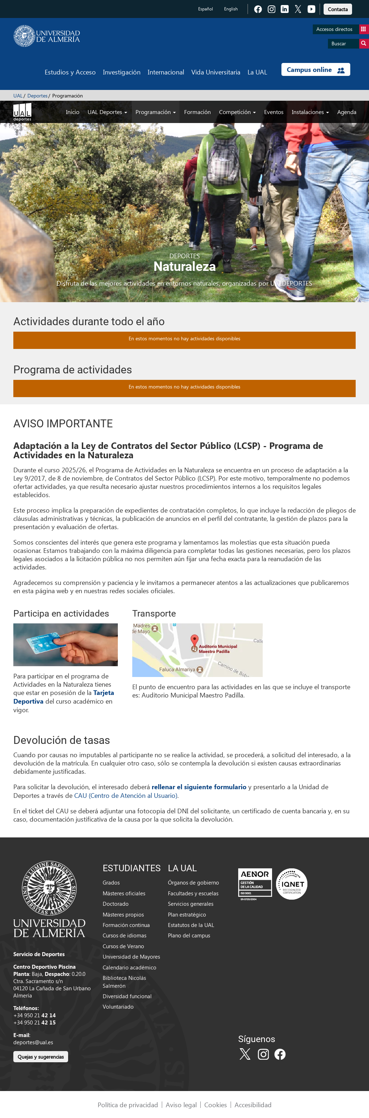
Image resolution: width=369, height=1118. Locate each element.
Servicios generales (190, 903)
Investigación (122, 71)
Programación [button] (155, 111)
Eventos (274, 111)
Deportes (37, 95)
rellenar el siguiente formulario (199, 786)
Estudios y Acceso (70, 71)
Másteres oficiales (124, 893)
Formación (197, 111)
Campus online (316, 69)
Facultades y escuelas (193, 893)
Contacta (338, 9)
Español (205, 9)
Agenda (346, 111)
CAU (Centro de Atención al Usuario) (125, 795)
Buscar (350, 44)
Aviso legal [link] (181, 1104)
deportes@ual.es (33, 1042)
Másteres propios (123, 914)
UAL (18, 95)
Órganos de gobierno (193, 882)
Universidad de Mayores (131, 956)
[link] (338, 8)
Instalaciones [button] (310, 111)
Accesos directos (342, 29)
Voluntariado (118, 1006)
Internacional (166, 71)
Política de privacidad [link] (128, 1104)
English (231, 9)
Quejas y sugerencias (41, 1056)
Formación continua (126, 924)
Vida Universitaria (215, 71)
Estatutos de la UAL (191, 924)
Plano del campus (189, 935)
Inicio (72, 111)
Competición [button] (237, 111)
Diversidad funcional (127, 996)
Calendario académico (129, 967)
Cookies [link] (215, 1104)
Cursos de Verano (123, 946)
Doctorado (116, 903)
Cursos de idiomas (124, 935)
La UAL (257, 71)
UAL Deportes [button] (107, 111)
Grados (111, 882)
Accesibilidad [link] (253, 1104)
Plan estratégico (187, 914)
